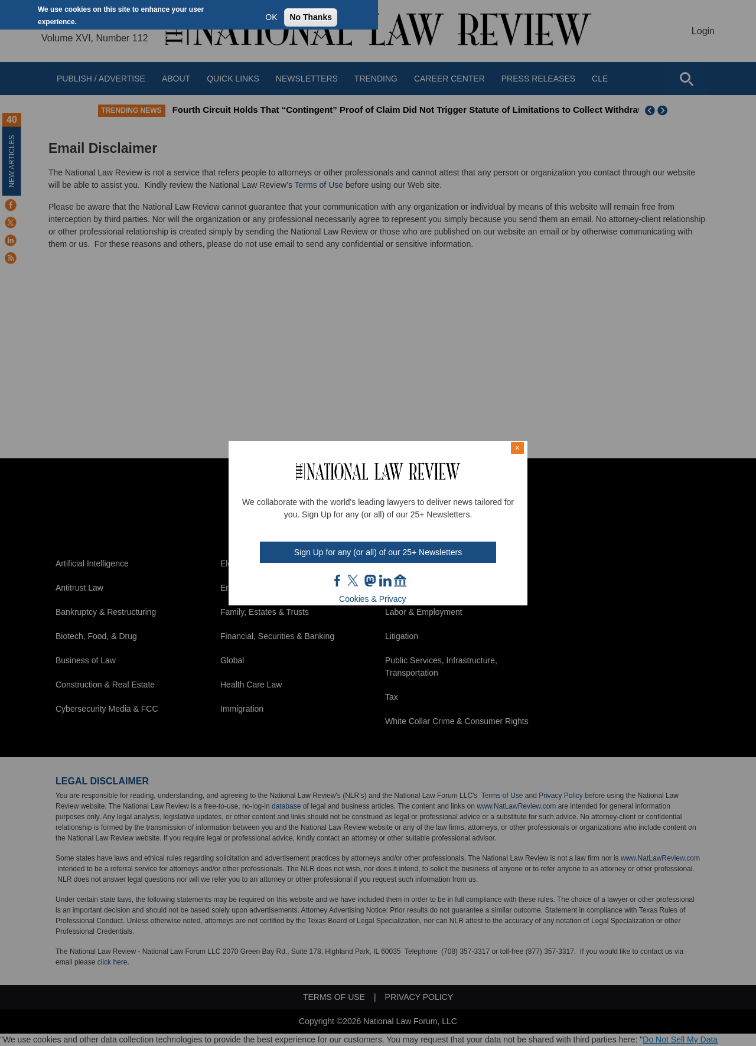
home (400, 580)
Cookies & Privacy (372, 599)
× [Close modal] (517, 447)
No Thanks (310, 17)
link (385, 580)
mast (369, 580)
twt (354, 580)
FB (338, 580)
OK (271, 17)
